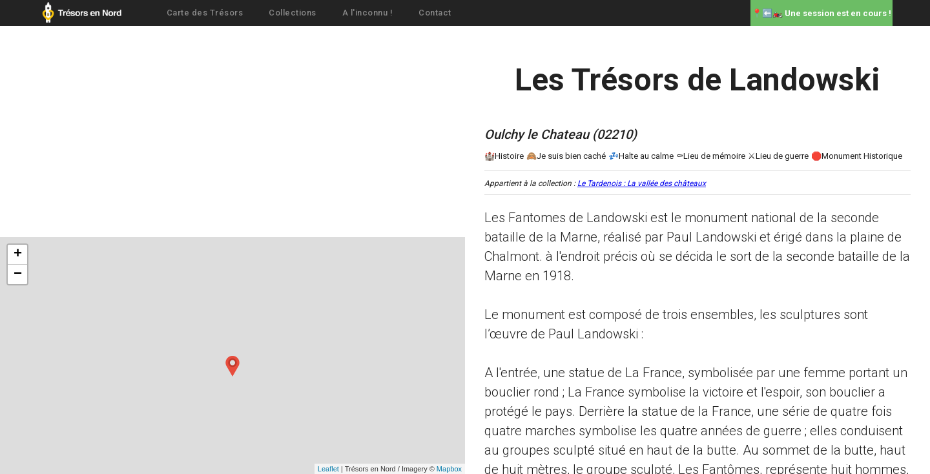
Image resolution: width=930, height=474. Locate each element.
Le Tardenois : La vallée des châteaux (641, 183)
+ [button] (18, 254)
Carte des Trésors (205, 12)
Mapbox (449, 469)
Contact (434, 12)
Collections (292, 12)
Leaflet (328, 469)
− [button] (18, 274)
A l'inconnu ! (367, 12)
